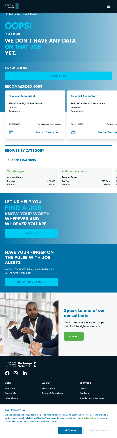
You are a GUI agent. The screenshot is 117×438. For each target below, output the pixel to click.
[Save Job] (11, 132)
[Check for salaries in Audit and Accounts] (85, 178)
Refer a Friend (11, 398)
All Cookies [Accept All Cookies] (70, 430)
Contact (74, 336)
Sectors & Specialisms (52, 393)
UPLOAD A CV (58, 75)
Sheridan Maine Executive (92, 398)
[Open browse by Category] (58, 160)
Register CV (10, 393)
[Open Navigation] (108, 6)
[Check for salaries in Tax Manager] (31, 178)
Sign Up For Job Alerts (31, 282)
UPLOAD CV (31, 233)
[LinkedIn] (24, 373)
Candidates (85, 393)
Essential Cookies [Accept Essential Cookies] (98, 430)
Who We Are (48, 388)
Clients (83, 388)
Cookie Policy (89, 418)
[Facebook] (7, 373)
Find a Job (10, 388)
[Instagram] (15, 373)
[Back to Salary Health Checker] (24, 14)
